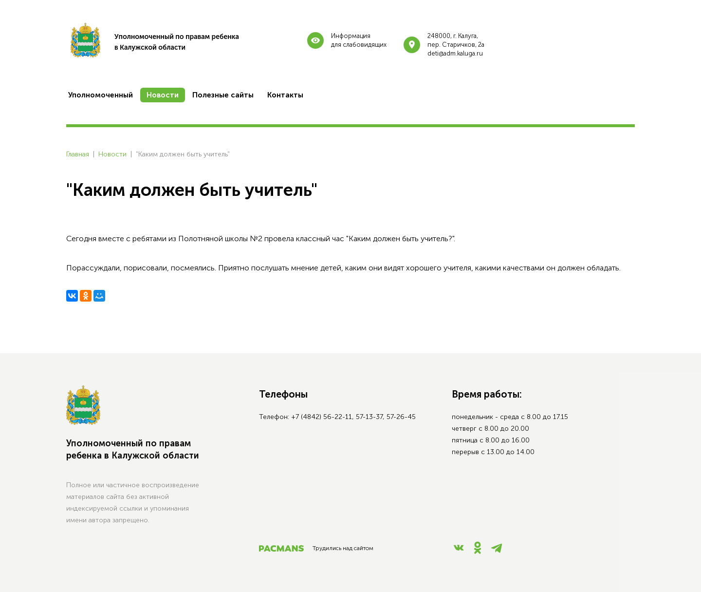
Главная (77, 154)
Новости (112, 154)
